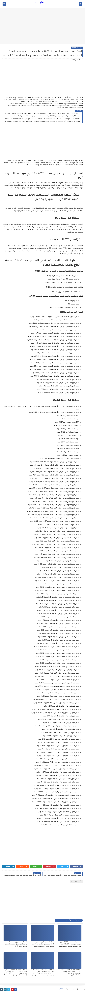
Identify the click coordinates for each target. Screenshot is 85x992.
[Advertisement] (42, 27)
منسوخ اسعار (76, 47)
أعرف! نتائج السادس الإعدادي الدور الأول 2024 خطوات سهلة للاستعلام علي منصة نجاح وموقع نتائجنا (47, 116)
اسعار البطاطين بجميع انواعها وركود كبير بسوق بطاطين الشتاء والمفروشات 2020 (16, 944)
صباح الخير (39, 2)
